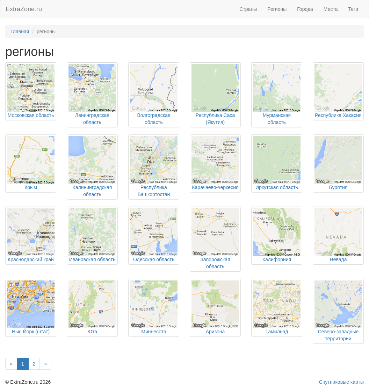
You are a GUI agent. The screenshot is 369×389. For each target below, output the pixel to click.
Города (305, 9)
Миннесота (153, 331)
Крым (30, 187)
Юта (92, 331)
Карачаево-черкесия (215, 187)
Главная (19, 31)
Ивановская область (92, 259)
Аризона (215, 331)
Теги (353, 9)
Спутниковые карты (341, 382)
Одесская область (153, 259)
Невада (338, 259)
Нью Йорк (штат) (31, 331)
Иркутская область (276, 187)
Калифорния (276, 259)
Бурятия (338, 187)
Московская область (31, 115)
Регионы (277, 9)
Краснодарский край (31, 259)
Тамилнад (276, 331)
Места (331, 9)
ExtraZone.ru (24, 9)
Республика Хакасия (338, 115)
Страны (248, 9)
